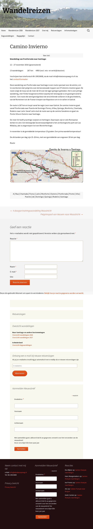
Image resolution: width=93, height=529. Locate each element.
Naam (13, 266)
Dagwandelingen (7, 36)
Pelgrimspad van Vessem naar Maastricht (61, 214)
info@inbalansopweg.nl (18, 472)
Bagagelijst (21, 36)
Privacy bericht (10, 487)
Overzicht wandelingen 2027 (22, 337)
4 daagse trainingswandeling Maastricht (30, 210)
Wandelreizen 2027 (32, 30)
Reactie (13, 238)
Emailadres (19, 399)
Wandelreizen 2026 (15, 30)
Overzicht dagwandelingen (22, 345)
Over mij (45, 30)
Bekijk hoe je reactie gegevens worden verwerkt (63, 293)
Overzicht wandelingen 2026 (22, 335)
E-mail (13, 271)
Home (3, 30)
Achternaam (18, 423)
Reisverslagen (56, 30)
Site (11, 277)
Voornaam (18, 411)
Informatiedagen (70, 30)
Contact (31, 36)
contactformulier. (20, 79)
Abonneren (19, 373)
